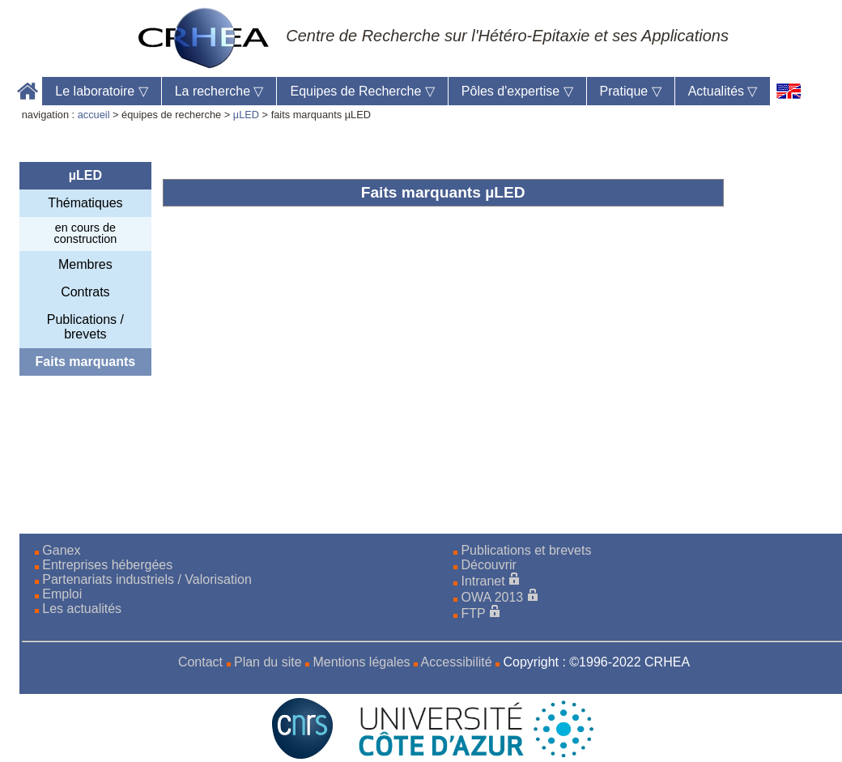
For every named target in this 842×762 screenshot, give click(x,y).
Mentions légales (361, 662)
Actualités (723, 91)
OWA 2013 (492, 597)
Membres (85, 264)
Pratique (630, 91)
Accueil (28, 91)
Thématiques (85, 203)
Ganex (61, 550)
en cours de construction (85, 233)
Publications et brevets (526, 550)
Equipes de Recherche (362, 91)
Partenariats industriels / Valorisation (147, 579)
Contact (200, 662)
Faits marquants (86, 361)
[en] (789, 91)
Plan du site (268, 662)
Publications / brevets (85, 327)
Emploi (62, 594)
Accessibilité (456, 662)
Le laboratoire (101, 91)
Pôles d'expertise (517, 91)
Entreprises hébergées (107, 565)
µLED (246, 115)
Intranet (482, 581)
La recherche (219, 91)
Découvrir (488, 565)
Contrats (85, 292)
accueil (94, 115)
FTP (473, 613)
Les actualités (81, 608)
